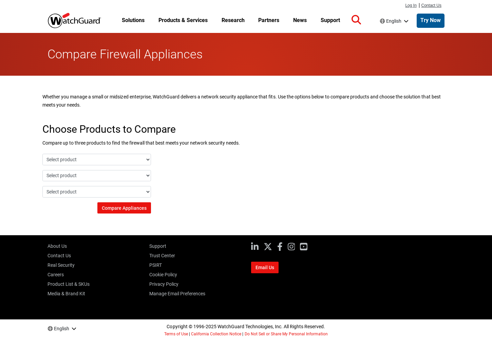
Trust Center (162, 255)
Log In (410, 5)
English (393, 21)
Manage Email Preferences (177, 293)
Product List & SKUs (69, 284)
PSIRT (155, 265)
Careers (56, 274)
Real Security (61, 265)
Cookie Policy (163, 274)
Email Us (265, 267)
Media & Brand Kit (66, 293)
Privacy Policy (163, 284)
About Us (57, 246)
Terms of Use (176, 334)
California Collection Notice (216, 334)
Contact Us (431, 5)
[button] (356, 20)
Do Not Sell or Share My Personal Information (286, 334)
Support (157, 246)
